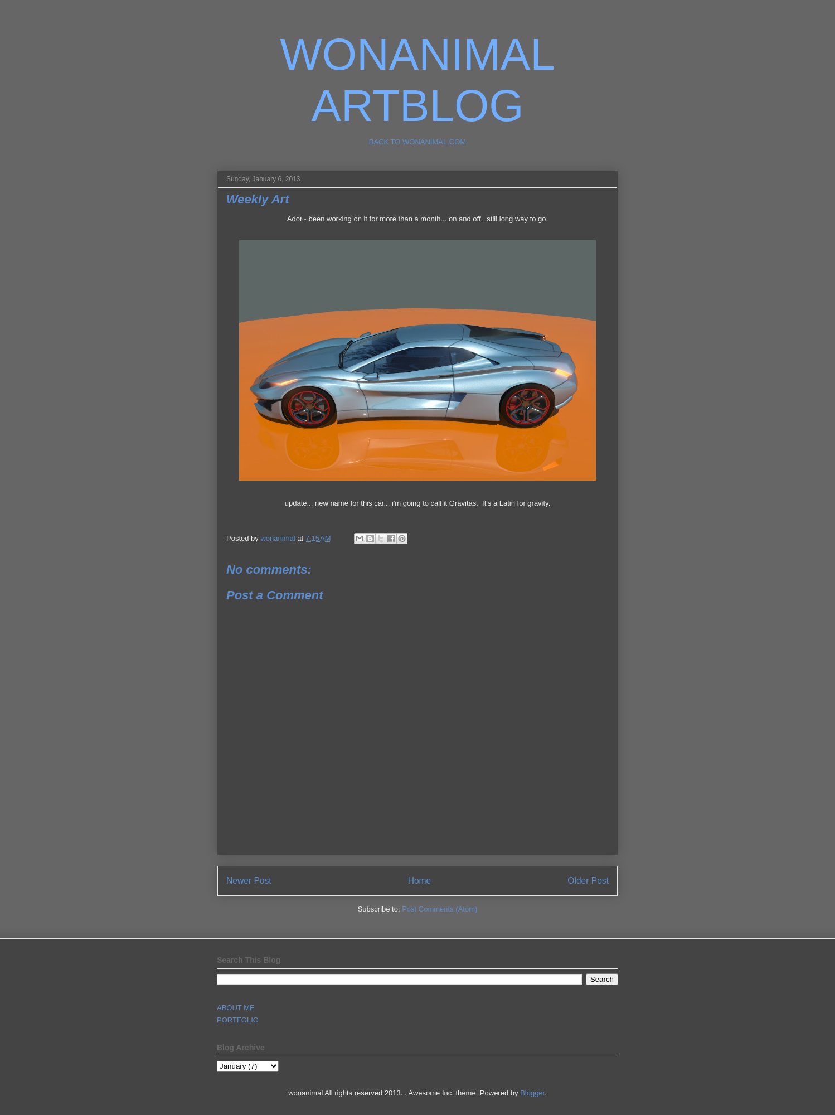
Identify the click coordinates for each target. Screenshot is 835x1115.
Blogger (532, 1093)
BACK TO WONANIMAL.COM (417, 142)
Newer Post (248, 880)
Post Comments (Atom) (439, 909)
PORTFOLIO (238, 1020)
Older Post (588, 880)
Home (419, 880)
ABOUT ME (236, 1008)
